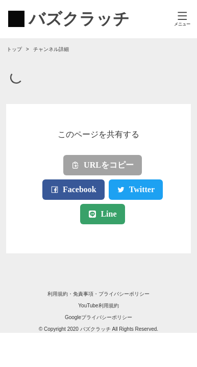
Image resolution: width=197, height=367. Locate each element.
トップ (14, 49)
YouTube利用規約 (98, 305)
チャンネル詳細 (51, 49)
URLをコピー (102, 165)
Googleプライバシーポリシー (98, 317)
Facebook (73, 189)
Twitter (136, 189)
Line (102, 213)
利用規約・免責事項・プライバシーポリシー (98, 294)
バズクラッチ (95, 329)
